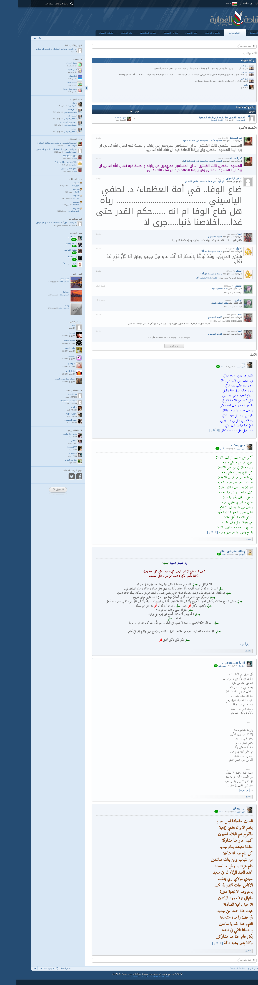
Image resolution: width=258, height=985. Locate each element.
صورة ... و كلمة (51, 263)
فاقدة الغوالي (52, 250)
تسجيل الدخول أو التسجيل (233, 3)
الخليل (221, 248)
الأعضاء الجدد (58, 59)
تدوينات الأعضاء (194, 33)
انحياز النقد (53, 109)
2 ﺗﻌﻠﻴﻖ (230, 796)
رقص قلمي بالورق (50, 168)
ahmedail (54, 76)
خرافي (228, 85)
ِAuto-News (54, 394)
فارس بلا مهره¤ (52, 434)
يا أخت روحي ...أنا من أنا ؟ (193, 251)
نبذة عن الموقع (236, 968)
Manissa (58, 204)
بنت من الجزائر (52, 460)
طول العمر (51, 371)
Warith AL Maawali (50, 401)
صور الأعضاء (173, 33)
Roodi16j (224, 665)
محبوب (58, 183)
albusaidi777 (53, 447)
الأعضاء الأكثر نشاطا (56, 390)
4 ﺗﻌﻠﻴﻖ (230, 950)
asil (55, 325)
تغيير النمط (47, 968)
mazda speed (51, 340)
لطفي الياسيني (216, 178)
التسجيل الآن (39, 489)
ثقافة (203, 811)
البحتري (220, 286)
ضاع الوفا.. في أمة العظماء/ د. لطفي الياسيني (38, 49)
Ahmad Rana (53, 63)
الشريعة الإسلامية (198, 120)
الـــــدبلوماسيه (52, 243)
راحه (49, 305)
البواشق (52, 363)
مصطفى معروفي (52, 112)
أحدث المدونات (58, 99)
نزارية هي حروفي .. (215, 662)
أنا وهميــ (223, 554)
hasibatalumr (53, 82)
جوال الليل (226, 65)
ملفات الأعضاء (88, 33)
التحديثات (216, 32)
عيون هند (57, 185)
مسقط (48, 292)
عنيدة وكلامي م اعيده (46, 379)
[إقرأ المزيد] (196, 430)
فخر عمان (57, 198)
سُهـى (55, 440)
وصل (224, 363)
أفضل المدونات (58, 233)
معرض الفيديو (153, 33)
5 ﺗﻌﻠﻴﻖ (230, 651)
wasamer (52, 356)
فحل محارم (53, 69)
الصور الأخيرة (58, 274)
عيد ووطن (221, 808)
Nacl (221, 234)
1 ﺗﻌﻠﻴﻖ (230, 539)
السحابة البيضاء (55, 211)
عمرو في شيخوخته (50, 122)
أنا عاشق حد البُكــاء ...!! (30, 982)
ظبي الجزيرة (222, 366)
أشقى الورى (53, 116)
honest (54, 333)
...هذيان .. (54, 237)
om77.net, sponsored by (128, 977)
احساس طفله (46, 281)
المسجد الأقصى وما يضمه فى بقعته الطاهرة (204, 117)
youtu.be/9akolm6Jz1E (190, 278)
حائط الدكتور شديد (201, 289)
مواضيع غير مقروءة (227, 107)
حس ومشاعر (219, 445)
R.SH (59, 192)
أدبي (204, 448)
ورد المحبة (53, 257)
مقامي (55, 129)
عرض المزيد (156, 346)
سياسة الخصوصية (219, 968)
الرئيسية (235, 33)
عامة (204, 366)
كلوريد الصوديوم (197, 237)
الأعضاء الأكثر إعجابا (56, 430)
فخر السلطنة (102, 117)
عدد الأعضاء (108, 33)
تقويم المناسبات (130, 33)
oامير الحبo (51, 348)
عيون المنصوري (52, 420)
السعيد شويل (222, 120)
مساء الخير (46, 279)
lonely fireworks (52, 89)
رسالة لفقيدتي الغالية (213, 551)
